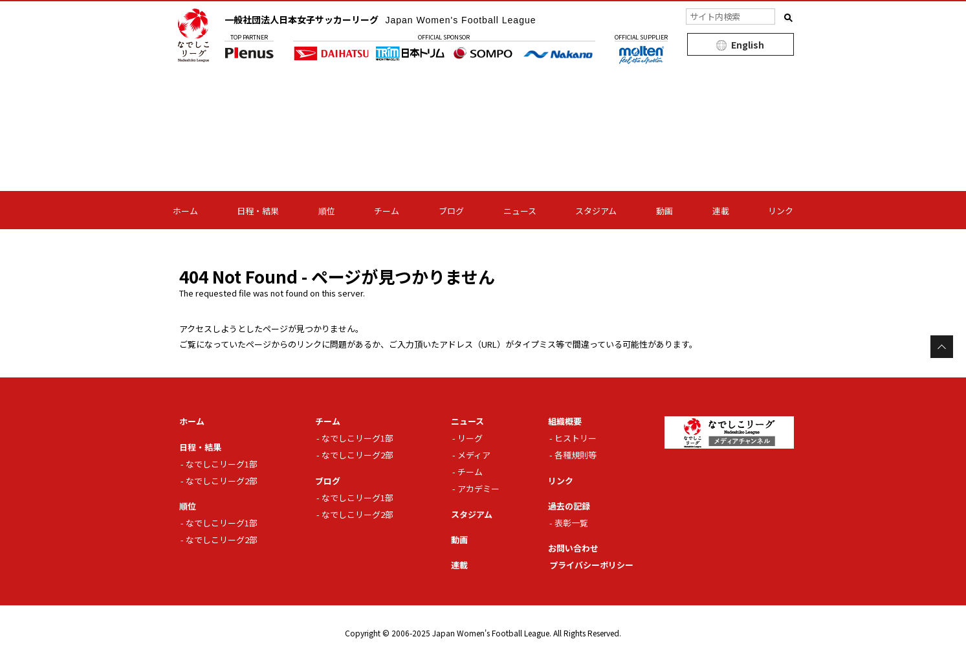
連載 (720, 211)
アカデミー (478, 488)
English (747, 44)
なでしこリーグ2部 (222, 481)
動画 (664, 211)
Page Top (941, 346)
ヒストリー (575, 438)
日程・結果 (258, 211)
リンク (780, 211)
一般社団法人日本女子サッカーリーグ (380, 19)
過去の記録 (569, 506)
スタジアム (596, 211)
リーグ (470, 438)
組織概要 (565, 421)
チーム (386, 211)
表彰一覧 (571, 523)
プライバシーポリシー (591, 565)
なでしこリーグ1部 (222, 464)
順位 (326, 211)
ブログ (451, 211)
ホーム (185, 211)
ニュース (519, 211)
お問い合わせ (573, 548)
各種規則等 (575, 455)
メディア (473, 455)
